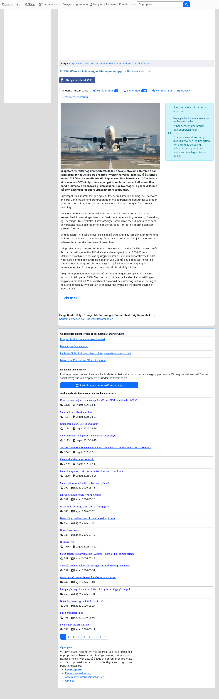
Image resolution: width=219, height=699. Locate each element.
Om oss (69, 680)
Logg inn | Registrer (103, 4)
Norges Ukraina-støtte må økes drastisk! (82, 339)
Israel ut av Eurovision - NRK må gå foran (83, 360)
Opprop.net (11, 4)
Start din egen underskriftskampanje (99, 385)
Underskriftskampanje (75, 90)
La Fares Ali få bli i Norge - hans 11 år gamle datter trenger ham (95, 353)
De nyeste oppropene (75, 4)
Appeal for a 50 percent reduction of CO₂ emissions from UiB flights (110, 63)
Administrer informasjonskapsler (84, 677)
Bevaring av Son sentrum (74, 346)
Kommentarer (162, 90)
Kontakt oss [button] (126, 4)
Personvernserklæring (75, 97)
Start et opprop (49, 4)
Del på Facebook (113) (76, 80)
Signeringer (135, 90)
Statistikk (184, 90)
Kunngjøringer (105, 90)
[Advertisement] (136, 36)
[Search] (160, 4)
